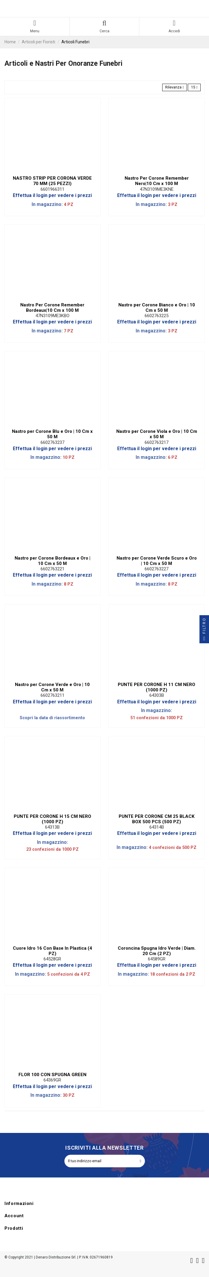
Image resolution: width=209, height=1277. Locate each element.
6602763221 (52, 569)
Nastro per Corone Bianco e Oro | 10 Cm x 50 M (156, 307)
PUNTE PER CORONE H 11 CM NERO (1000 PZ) (156, 687)
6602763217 (156, 442)
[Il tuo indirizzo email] (100, 1161)
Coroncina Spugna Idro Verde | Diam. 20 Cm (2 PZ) (157, 950)
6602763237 (52, 442)
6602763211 (52, 695)
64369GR (52, 1080)
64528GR (52, 959)
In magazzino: (47, 204)
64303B (156, 695)
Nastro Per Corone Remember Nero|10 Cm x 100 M (157, 180)
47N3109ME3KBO (52, 315)
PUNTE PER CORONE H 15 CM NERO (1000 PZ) (52, 819)
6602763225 (156, 315)
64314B (156, 827)
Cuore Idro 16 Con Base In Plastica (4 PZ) (52, 950)
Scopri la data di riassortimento (52, 717)
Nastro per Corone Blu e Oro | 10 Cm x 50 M (52, 434)
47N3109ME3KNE (157, 189)
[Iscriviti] (140, 1161)
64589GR (156, 959)
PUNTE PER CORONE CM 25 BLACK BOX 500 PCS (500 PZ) (156, 819)
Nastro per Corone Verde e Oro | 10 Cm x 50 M (52, 687)
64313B (52, 827)
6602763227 (156, 569)
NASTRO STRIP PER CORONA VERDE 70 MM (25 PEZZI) (52, 180)
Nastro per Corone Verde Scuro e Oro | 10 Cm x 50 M (157, 560)
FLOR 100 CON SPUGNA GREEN (52, 1074)
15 (194, 87)
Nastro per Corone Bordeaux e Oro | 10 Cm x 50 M (52, 560)
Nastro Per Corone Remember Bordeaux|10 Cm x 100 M (52, 307)
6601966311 (52, 189)
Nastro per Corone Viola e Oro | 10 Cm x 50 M (156, 434)
